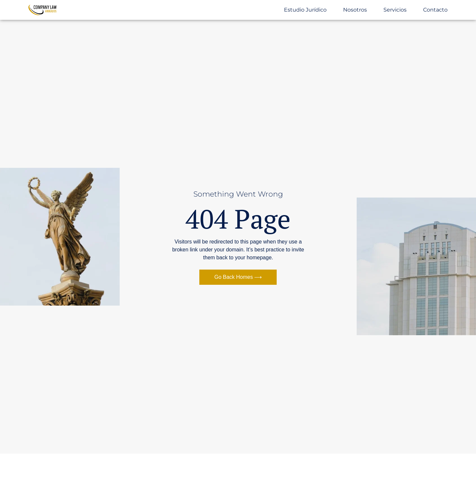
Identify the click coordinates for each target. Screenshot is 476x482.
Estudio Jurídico (305, 10)
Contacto (435, 10)
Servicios (395, 10)
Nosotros (355, 10)
